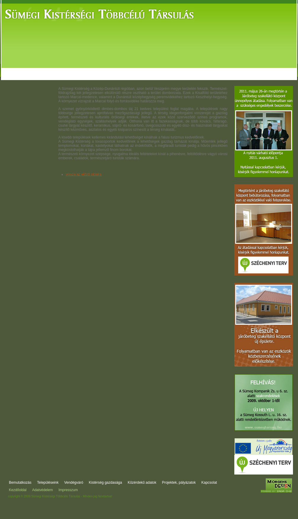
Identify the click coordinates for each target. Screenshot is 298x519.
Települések (55, 69)
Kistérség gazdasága (127, 69)
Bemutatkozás (20, 69)
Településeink (48, 482)
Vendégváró (88, 69)
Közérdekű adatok (171, 69)
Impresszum (68, 490)
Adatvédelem (42, 490)
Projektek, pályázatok (216, 69)
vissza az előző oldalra (84, 174)
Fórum (251, 69)
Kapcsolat (274, 69)
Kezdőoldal (17, 490)
